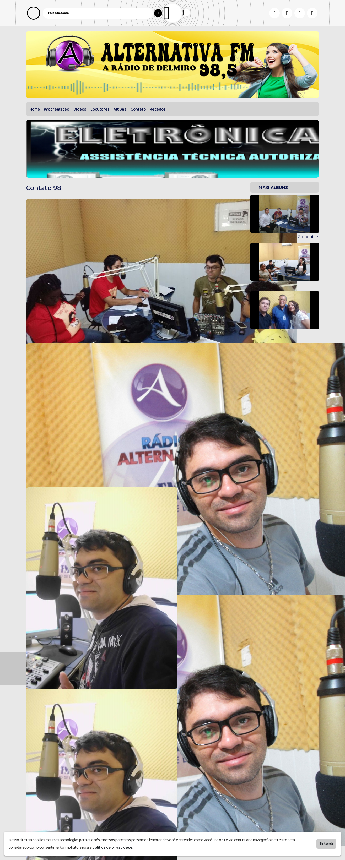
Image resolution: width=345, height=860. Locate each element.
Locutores (100, 109)
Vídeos (79, 109)
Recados (158, 109)
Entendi (326, 843)
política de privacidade (112, 847)
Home (34, 109)
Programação (56, 109)
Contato (138, 109)
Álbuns (120, 109)
